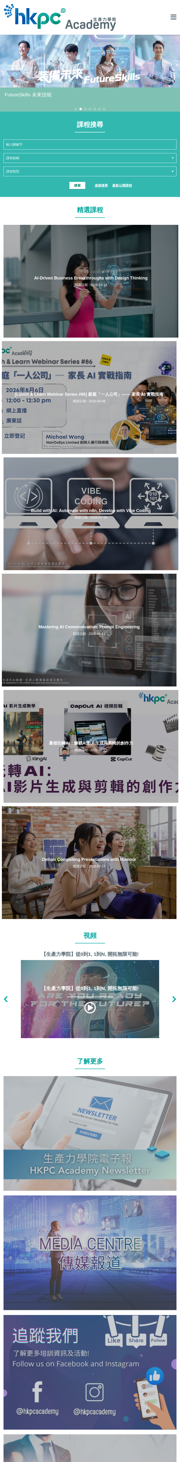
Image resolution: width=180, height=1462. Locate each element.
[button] (76, 109)
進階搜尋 (101, 185)
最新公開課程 (122, 185)
